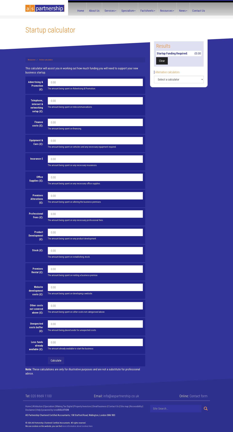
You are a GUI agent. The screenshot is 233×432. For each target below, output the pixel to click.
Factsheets (147, 10)
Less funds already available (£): (36, 346)
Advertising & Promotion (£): (35, 86)
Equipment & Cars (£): (36, 142)
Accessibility (136, 406)
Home (80, 10)
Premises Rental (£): (37, 270)
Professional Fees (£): (36, 215)
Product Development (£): (36, 236)
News (183, 10)
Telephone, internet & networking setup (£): (37, 106)
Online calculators (46, 60)
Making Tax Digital (64, 406)
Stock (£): (37, 250)
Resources (167, 10)
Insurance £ (36, 158)
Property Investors (82, 406)
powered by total (55, 409)
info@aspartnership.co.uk (121, 396)
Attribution (38, 406)
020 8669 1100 (41, 396)
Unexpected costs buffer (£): (36, 327)
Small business (100, 406)
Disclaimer (30, 409)
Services (110, 10)
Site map (124, 406)
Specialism (128, 10)
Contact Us (198, 10)
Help (39, 409)
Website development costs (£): (36, 290)
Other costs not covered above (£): (36, 309)
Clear (162, 60)
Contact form (199, 396)
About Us (94, 10)
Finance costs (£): (37, 124)
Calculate (56, 360)
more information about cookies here (77, 426)
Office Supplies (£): (36, 178)
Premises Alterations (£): (37, 199)
